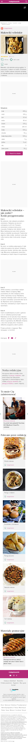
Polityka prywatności (6, 683)
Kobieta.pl (14, 705)
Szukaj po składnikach (10, 681)
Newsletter (20, 681)
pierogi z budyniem (15, 375)
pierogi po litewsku (7, 383)
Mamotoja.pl (22, 707)
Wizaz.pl (12, 710)
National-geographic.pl (7, 707)
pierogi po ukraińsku (12, 381)
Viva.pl (7, 710)
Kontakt (13, 685)
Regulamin (16, 683)
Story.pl (24, 710)
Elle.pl (2, 705)
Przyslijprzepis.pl (21, 705)
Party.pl (16, 707)
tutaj (13, 741)
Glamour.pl (7, 705)
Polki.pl (3, 710)
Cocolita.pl (18, 710)
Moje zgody (23, 683)
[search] (26, 2)
